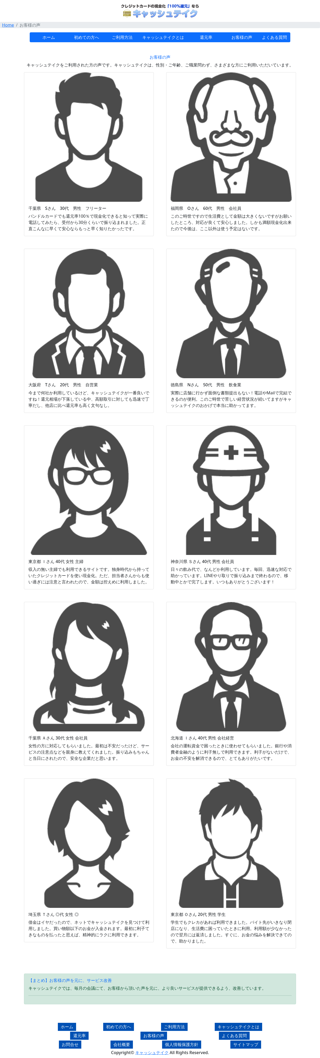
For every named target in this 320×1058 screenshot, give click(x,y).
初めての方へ (86, 37)
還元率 (206, 37)
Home (8, 25)
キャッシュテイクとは (163, 37)
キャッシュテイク (152, 1052)
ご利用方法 (122, 37)
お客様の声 (241, 37)
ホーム (48, 37)
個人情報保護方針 (181, 1044)
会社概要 (121, 1044)
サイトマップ (245, 1044)
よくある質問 (274, 37)
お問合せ (70, 1044)
